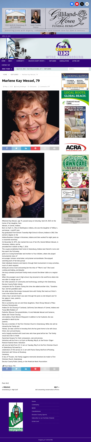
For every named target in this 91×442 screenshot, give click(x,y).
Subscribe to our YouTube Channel (43, 418)
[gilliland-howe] (75, 222)
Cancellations (64, 61)
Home (3, 61)
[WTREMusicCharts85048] (75, 187)
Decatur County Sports (36, 61)
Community (20, 61)
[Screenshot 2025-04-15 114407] (75, 171)
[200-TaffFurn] (75, 136)
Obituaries (52, 61)
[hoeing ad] (75, 89)
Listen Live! (75, 61)
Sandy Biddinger (21, 86)
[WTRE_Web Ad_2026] (75, 105)
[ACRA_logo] (75, 150)
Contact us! (6, 65)
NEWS (10, 61)
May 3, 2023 (9, 86)
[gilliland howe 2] (45, 31)
